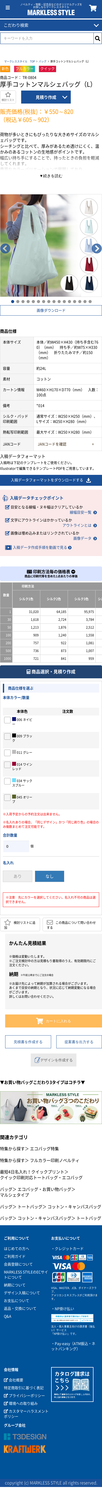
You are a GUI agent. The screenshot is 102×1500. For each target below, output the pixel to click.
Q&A (7, 1316)
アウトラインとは (76, 525)
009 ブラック (22, 737)
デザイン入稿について (22, 1293)
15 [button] (84, 301)
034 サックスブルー (22, 782)
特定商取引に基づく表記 (24, 1388)
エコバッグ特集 (44, 1149)
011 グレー (22, 752)
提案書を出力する (79, 1042)
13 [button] (74, 301)
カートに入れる (53, 1021)
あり (17, 876)
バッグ (42, 61)
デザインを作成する (54, 1060)
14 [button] (79, 301)
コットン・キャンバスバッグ (74, 1207)
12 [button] (69, 301)
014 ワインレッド (22, 766)
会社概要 (13, 1380)
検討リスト (8, 96)
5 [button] (33, 301)
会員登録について (18, 1264)
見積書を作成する (28, 1042)
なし (49, 876)
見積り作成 (46, 97)
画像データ (82, 538)
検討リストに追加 (19, 924)
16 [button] (90, 301)
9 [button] (53, 301)
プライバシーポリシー (24, 1395)
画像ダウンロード (51, 310)
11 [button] (64, 301)
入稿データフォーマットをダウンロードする (51, 480)
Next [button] (97, 248)
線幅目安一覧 (80, 512)
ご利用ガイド (15, 1256)
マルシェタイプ (14, 1195)
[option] (51, 245)
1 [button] (12, 301)
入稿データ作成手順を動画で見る (40, 547)
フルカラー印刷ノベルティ (55, 1160)
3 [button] (22, 301)
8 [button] (48, 301)
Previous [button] (5, 248)
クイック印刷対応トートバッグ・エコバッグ (41, 1178)
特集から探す (12, 1149)
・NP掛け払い (62, 1309)
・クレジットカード (67, 1248)
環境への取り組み (21, 1403)
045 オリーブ (22, 799)
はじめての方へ (16, 1248)
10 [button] (59, 301)
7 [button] (43, 301)
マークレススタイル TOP (19, 61)
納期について (15, 1285)
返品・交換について (20, 1308)
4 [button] (28, 301)
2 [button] (17, 301)
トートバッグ (30, 1207)
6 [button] (38, 301)
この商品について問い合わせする (71, 924)
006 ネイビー (22, 721)
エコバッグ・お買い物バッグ (44, 1189)
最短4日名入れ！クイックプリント (32, 1172)
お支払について (16, 1301)
